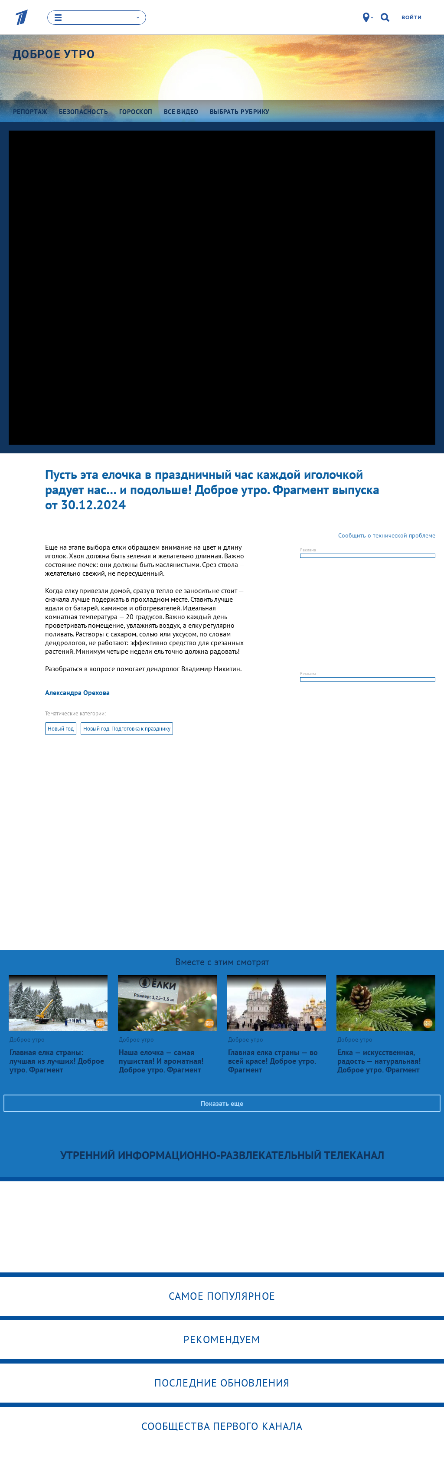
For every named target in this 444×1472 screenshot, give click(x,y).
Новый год (61, 728)
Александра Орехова (77, 692)
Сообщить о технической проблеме (386, 535)
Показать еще (222, 1103)
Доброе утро (54, 54)
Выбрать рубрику (240, 112)
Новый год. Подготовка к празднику (126, 728)
